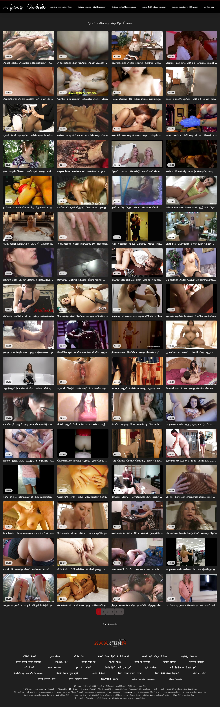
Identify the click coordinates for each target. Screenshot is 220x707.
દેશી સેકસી (29, 667)
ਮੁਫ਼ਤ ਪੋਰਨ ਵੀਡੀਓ (83, 667)
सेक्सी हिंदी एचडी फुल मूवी (118, 667)
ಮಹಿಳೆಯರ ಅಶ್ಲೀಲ (109, 679)
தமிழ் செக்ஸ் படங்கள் (143, 679)
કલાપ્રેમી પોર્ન (61, 662)
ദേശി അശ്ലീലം (55, 667)
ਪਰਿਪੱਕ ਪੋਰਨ (79, 656)
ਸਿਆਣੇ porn (115, 662)
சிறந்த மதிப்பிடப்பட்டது (124, 6)
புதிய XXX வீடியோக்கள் (154, 6)
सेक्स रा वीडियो (142, 662)
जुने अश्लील (151, 667)
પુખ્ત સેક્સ (55, 656)
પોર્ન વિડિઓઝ (199, 673)
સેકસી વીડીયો (98, 673)
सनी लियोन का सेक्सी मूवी (183, 667)
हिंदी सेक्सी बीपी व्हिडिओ (28, 662)
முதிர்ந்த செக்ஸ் (188, 656)
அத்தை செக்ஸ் (86, 697)
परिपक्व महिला (196, 662)
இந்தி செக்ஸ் (175, 679)
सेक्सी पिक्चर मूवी (46, 679)
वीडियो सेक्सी (29, 656)
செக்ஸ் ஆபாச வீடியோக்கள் (28, 673)
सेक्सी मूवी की (88, 662)
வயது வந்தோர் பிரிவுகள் (185, 6)
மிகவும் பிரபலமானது (61, 6)
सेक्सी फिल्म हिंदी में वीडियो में (113, 656)
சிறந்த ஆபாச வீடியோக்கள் (92, 6)
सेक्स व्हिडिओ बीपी (78, 679)
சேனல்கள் (209, 6)
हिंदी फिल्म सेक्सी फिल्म (130, 673)
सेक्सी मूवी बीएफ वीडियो (154, 656)
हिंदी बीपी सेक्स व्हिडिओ (167, 673)
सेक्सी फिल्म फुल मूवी (67, 673)
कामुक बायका (169, 662)
